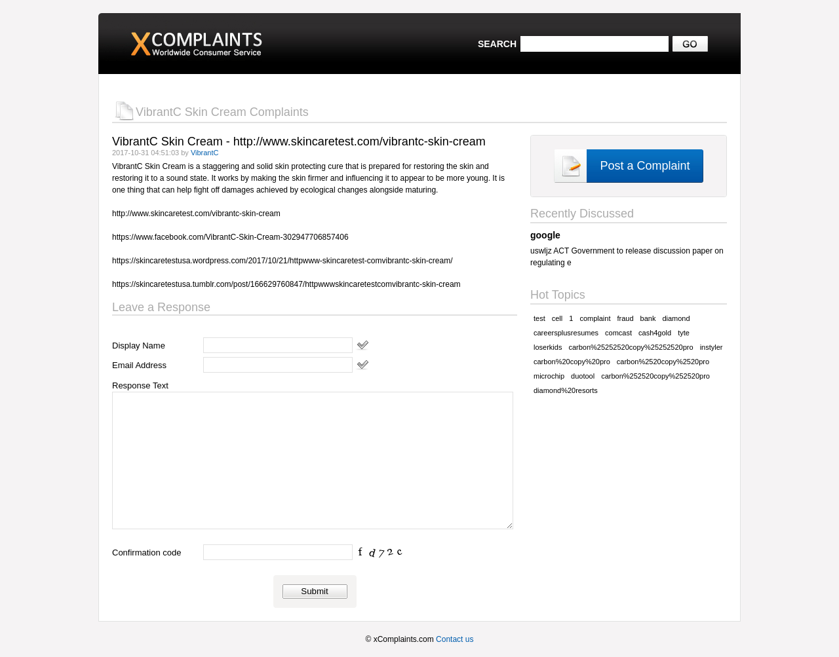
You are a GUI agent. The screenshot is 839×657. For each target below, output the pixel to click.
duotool (583, 376)
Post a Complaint (645, 165)
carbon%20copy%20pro (572, 362)
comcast (618, 333)
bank (648, 318)
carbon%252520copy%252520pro (655, 376)
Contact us (454, 639)
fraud (625, 318)
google (545, 235)
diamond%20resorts (566, 390)
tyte (684, 333)
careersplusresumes (566, 333)
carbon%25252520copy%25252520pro (630, 347)
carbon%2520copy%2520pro (663, 362)
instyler (711, 347)
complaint (594, 318)
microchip (549, 376)
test (539, 318)
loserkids (548, 347)
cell (557, 318)
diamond (676, 318)
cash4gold (654, 333)
